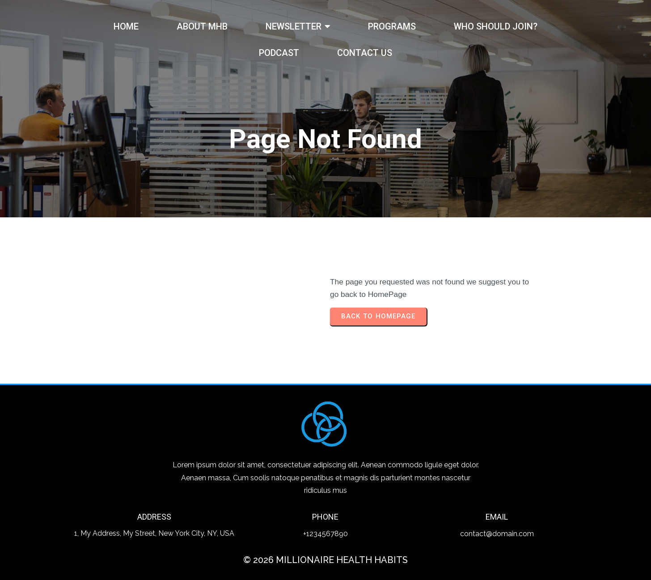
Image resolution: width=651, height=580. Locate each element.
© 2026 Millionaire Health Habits (325, 560)
